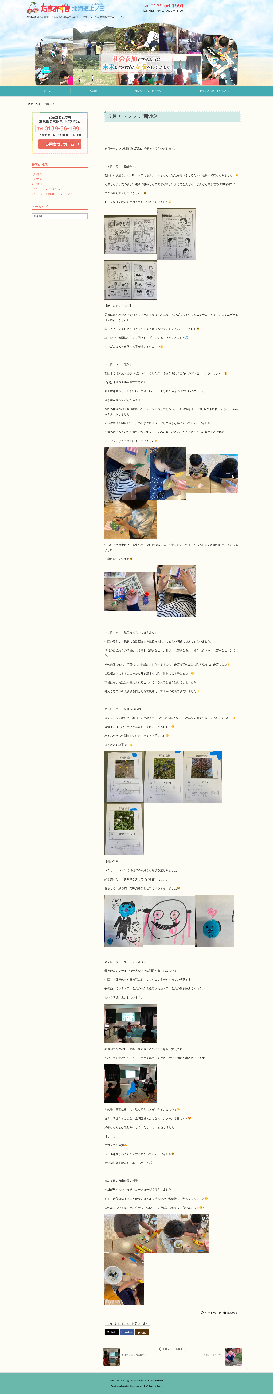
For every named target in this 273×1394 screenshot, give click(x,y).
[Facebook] (127, 1332)
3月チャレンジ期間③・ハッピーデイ (52, 193)
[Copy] (142, 1332)
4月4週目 (37, 174)
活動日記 (49, 104)
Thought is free (154, 1386)
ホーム (34, 104)
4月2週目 (37, 184)
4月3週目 (37, 179)
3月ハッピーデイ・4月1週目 (47, 189)
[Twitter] (112, 1332)
